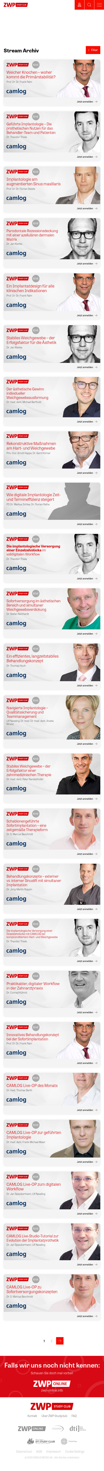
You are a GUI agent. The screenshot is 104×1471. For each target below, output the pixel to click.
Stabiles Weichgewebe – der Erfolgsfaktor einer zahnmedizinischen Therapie (28, 770)
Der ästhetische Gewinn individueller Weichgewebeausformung (27, 393)
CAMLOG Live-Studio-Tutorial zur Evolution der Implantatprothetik (32, 1238)
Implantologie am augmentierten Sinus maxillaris (33, 181)
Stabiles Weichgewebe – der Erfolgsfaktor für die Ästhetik (31, 340)
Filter (93, 50)
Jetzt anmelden (85, 101)
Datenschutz (24, 1451)
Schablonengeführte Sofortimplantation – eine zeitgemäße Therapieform (27, 825)
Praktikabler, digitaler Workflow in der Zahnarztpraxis (33, 985)
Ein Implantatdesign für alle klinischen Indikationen (30, 288)
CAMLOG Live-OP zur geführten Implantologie (33, 1135)
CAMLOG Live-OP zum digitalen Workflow (33, 1186)
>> (60, 1341)
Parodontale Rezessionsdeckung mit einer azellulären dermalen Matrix (32, 234)
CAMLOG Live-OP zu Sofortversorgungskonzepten (31, 1289)
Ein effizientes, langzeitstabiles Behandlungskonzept (32, 658)
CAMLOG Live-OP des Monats (32, 1085)
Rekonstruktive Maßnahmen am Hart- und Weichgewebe (31, 446)
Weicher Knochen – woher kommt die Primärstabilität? (31, 74)
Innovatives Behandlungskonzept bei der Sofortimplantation (32, 1036)
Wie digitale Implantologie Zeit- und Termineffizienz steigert (33, 497)
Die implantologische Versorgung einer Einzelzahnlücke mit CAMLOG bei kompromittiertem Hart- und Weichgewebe (32, 934)
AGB (39, 1451)
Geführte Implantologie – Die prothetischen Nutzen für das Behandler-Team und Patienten (31, 128)
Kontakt (32, 1416)
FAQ (74, 1416)
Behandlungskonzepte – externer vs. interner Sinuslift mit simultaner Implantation (33, 880)
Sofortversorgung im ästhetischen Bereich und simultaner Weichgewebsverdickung (33, 605)
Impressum (53, 1451)
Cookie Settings (74, 1451)
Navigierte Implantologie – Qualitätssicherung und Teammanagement (27, 712)
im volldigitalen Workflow (33, 550)
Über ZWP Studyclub (54, 1416)
